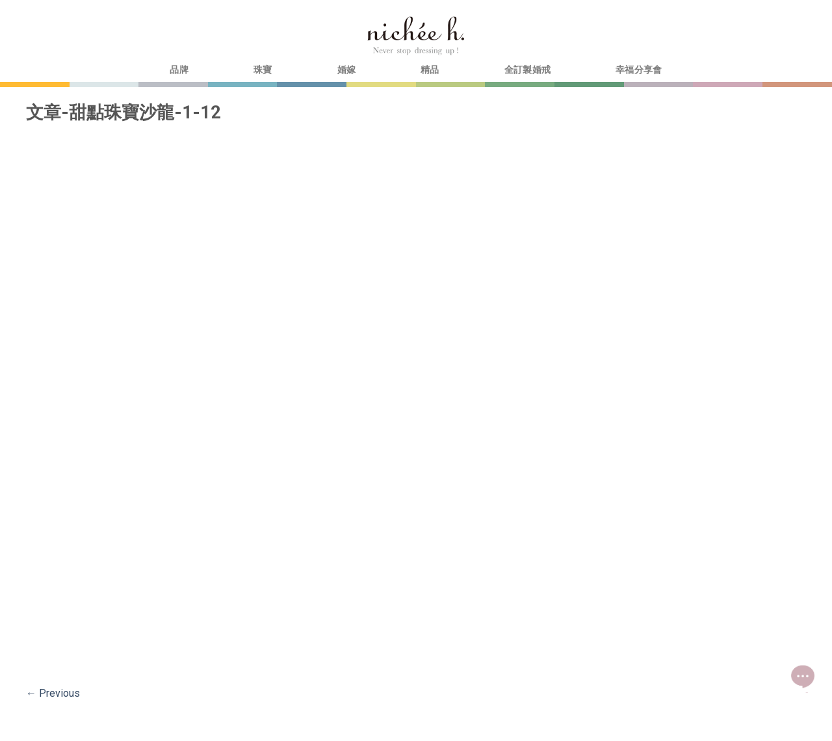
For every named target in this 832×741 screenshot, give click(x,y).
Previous (53, 693)
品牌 (179, 69)
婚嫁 (346, 69)
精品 (430, 69)
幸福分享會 (639, 69)
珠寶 (263, 69)
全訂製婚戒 (527, 69)
